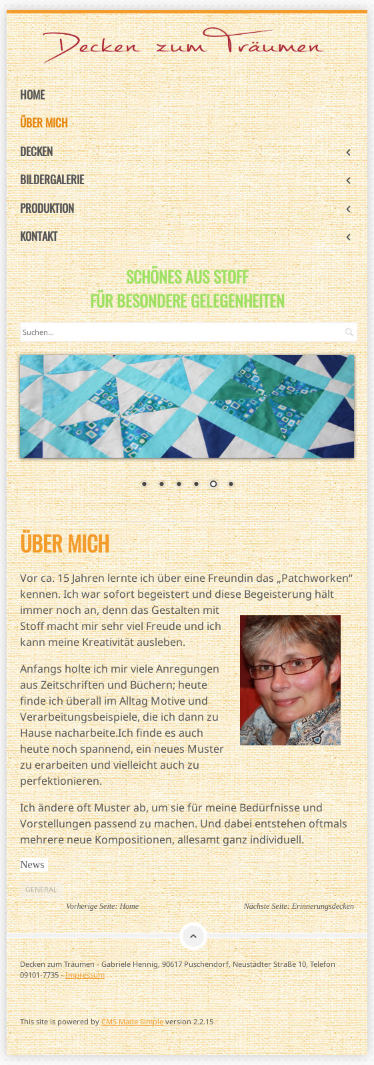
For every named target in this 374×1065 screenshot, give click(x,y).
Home (32, 94)
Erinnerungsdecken (323, 906)
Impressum (85, 975)
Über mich (44, 122)
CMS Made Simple (132, 1021)
